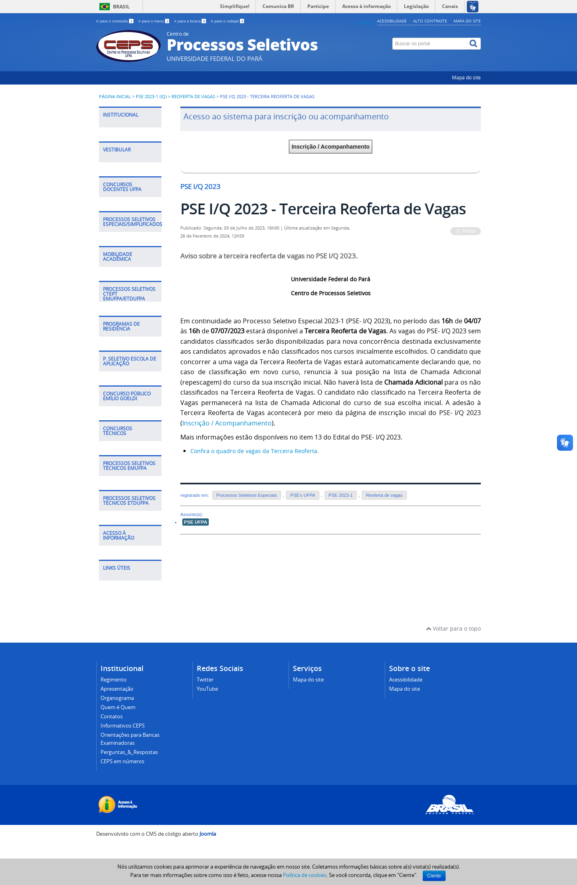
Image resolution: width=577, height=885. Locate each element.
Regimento (114, 679)
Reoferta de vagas (193, 96)
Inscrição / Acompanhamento (331, 146)
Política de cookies (305, 875)
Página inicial (115, 96)
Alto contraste (430, 21)
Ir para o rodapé (227, 21)
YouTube (207, 688)
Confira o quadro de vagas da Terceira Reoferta (253, 451)
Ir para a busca (190, 21)
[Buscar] (474, 44)
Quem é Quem (118, 707)
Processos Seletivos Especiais (246, 495)
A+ (359, 22)
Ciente (434, 876)
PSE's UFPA (302, 495)
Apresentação (117, 688)
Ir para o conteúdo (115, 21)
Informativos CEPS (123, 725)
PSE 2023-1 (341, 495)
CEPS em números (122, 761)
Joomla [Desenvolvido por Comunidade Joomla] (208, 834)
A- (372, 22)
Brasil (121, 6)
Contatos (112, 716)
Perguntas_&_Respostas (129, 752)
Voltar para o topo (453, 628)
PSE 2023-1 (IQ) (151, 96)
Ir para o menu (154, 21)
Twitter (205, 679)
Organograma (117, 698)
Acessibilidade (392, 21)
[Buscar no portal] (430, 44)
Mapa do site (467, 21)
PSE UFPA (195, 522)
